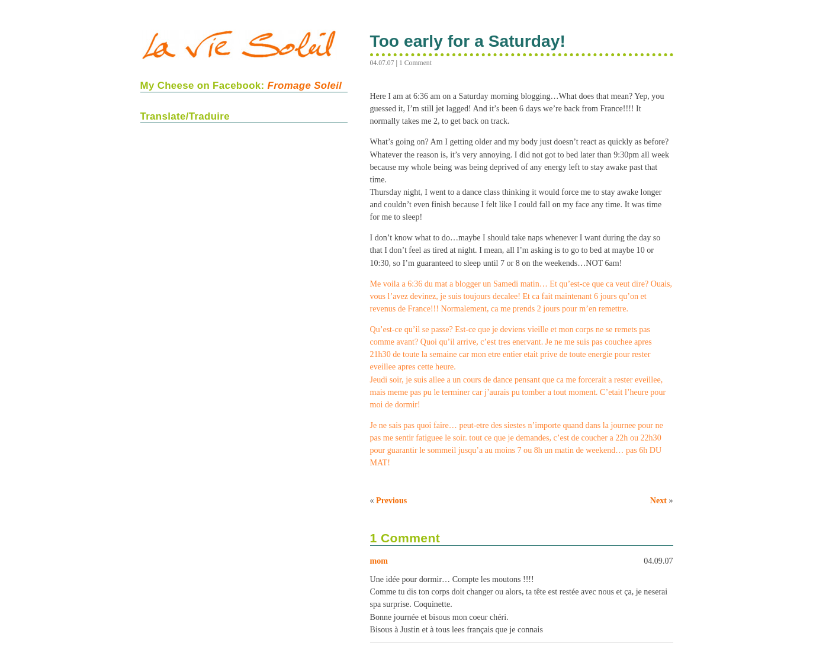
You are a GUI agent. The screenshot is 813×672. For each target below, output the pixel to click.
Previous (391, 500)
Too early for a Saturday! (467, 41)
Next (658, 500)
